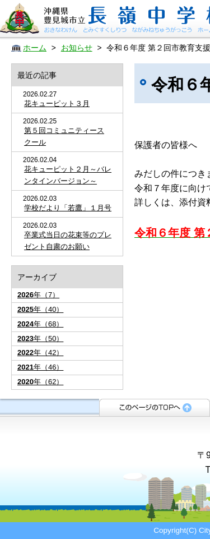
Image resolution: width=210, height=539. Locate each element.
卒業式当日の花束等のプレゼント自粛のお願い (67, 241)
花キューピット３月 (57, 103)
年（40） (40, 309)
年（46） (40, 367)
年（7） (38, 295)
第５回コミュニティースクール (64, 136)
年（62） (40, 381)
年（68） (40, 324)
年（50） (40, 338)
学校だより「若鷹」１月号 (67, 208)
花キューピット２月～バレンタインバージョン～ (67, 175)
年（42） (40, 352)
